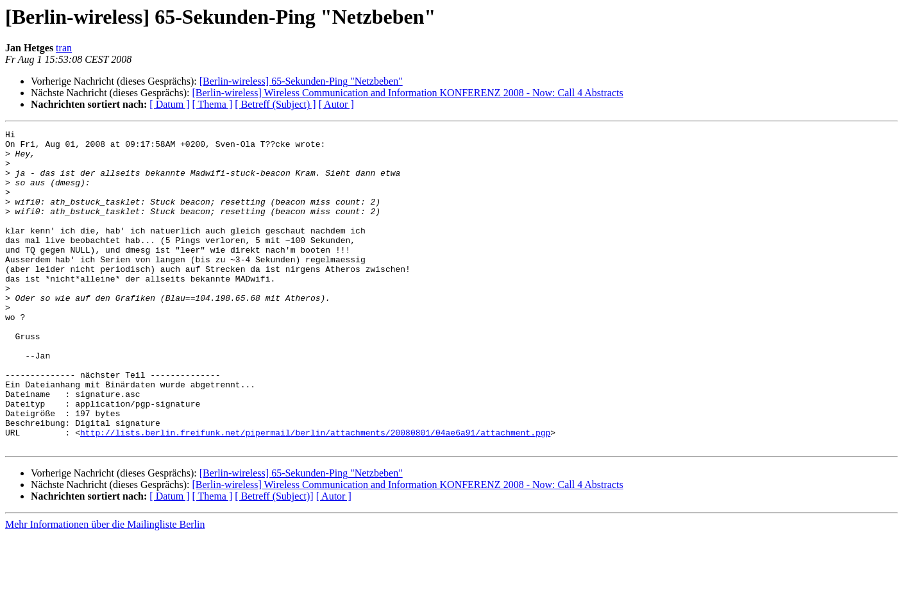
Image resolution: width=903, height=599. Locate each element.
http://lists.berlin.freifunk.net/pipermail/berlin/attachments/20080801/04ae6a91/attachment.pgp (315, 494)
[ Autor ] (336, 104)
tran (64, 47)
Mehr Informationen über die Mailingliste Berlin (105, 587)
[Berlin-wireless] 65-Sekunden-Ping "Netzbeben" (301, 81)
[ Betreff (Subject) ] (275, 104)
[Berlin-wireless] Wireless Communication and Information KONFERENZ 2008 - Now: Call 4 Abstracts (407, 92)
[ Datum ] (169, 104)
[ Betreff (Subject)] (274, 559)
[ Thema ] (212, 104)
